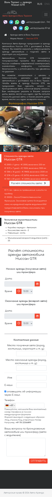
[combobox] (10, 405)
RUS (39, 4)
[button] (49, 125)
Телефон (9, 400)
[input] (19, 284)
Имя (9, 378)
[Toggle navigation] (46, 14)
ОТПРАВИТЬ (38, 461)
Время (8, 291)
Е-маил (8, 385)
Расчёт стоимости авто (29, 183)
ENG (47, 4)
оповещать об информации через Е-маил (22, 393)
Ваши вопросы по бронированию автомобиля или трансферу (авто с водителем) (25, 432)
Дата (8, 278)
